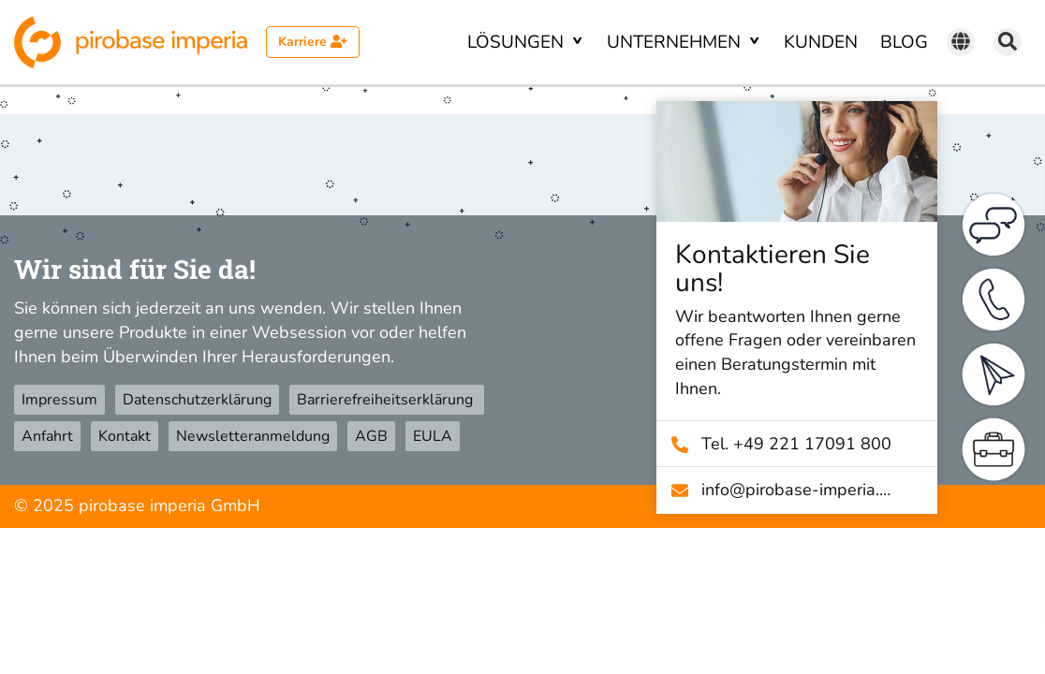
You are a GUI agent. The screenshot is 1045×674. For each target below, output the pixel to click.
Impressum (59, 399)
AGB (371, 436)
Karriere (312, 42)
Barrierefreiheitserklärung (387, 399)
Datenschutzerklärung (197, 399)
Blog (904, 42)
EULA (432, 436)
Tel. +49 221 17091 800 (804, 444)
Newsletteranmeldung (253, 436)
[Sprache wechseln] (960, 42)
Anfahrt (47, 436)
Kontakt (124, 436)
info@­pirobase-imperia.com (804, 489)
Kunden (821, 42)
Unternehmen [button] (676, 42)
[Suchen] (1007, 42)
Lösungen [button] (517, 42)
